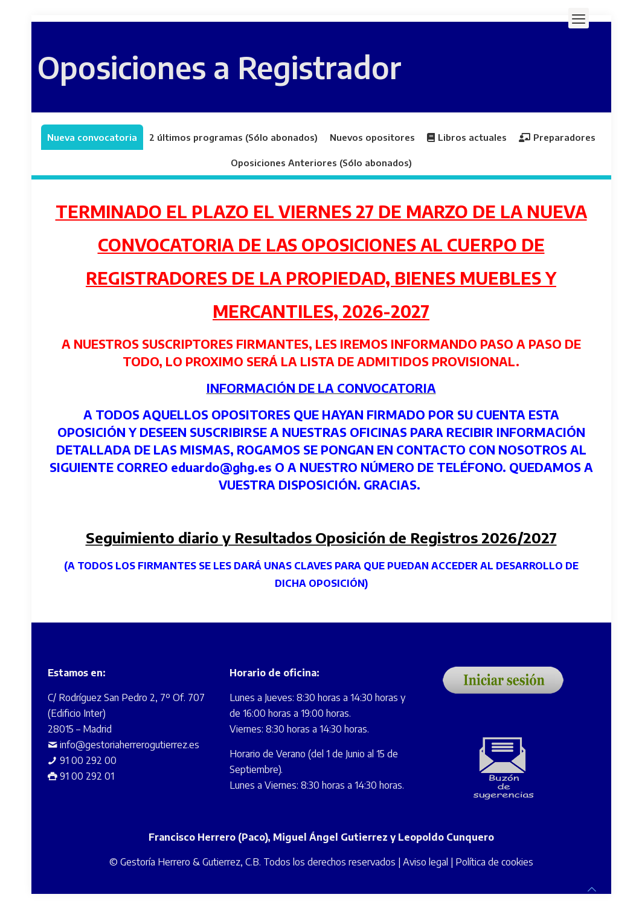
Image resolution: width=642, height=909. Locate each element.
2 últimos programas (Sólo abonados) (233, 137)
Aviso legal (425, 862)
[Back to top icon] (592, 889)
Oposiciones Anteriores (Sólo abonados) (321, 162)
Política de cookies (494, 862)
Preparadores (557, 137)
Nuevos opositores (372, 137)
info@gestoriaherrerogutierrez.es (129, 745)
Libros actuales (467, 137)
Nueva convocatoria (92, 137)
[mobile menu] (578, 18)
